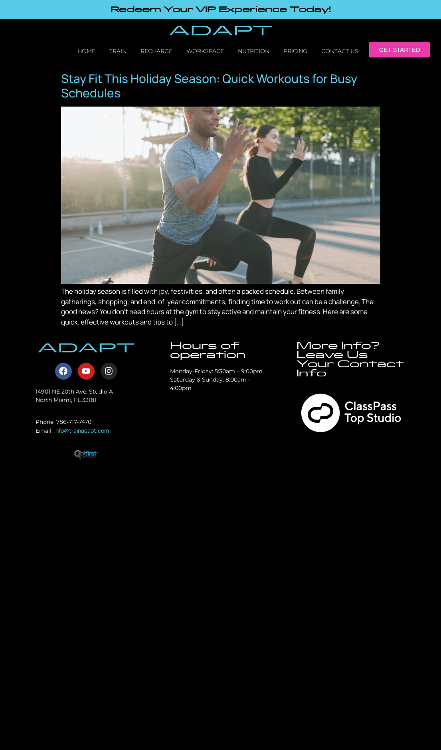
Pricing (295, 51)
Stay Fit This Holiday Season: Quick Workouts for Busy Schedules (209, 85)
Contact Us (339, 51)
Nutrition (253, 51)
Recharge (156, 51)
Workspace (205, 51)
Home (86, 51)
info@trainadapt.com (81, 430)
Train (118, 51)
